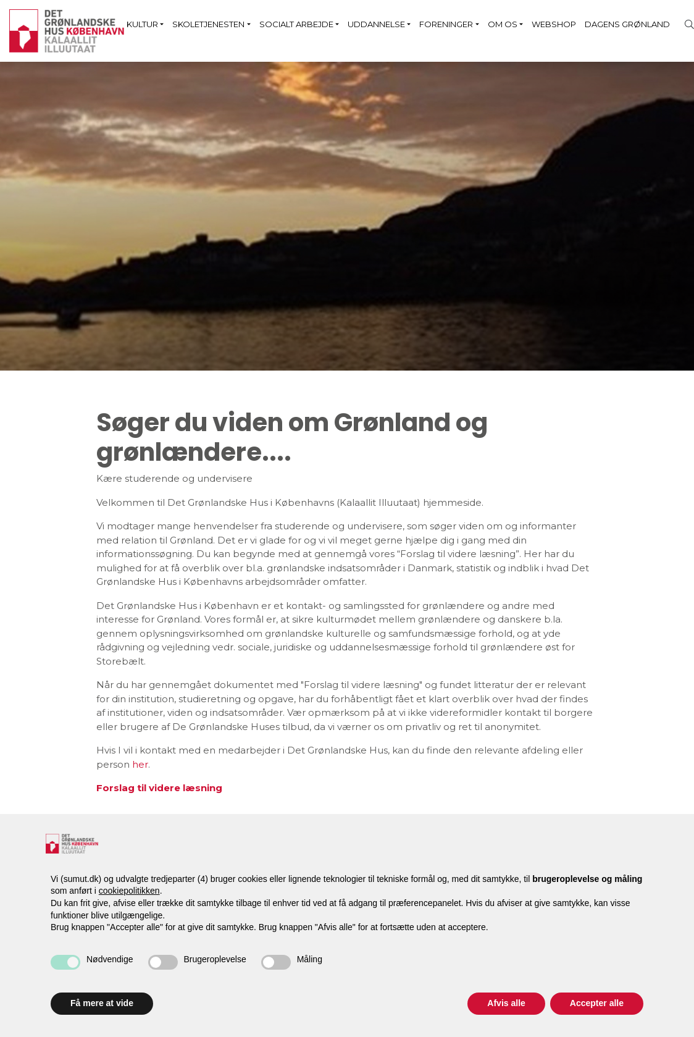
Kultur (142, 24)
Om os (502, 24)
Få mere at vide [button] (101, 1003)
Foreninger (446, 24)
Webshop (554, 24)
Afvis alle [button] (506, 1003)
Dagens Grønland (627, 24)
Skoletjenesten (208, 24)
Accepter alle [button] (597, 1003)
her (140, 764)
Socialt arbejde (296, 24)
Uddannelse (376, 24)
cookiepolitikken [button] (129, 891)
